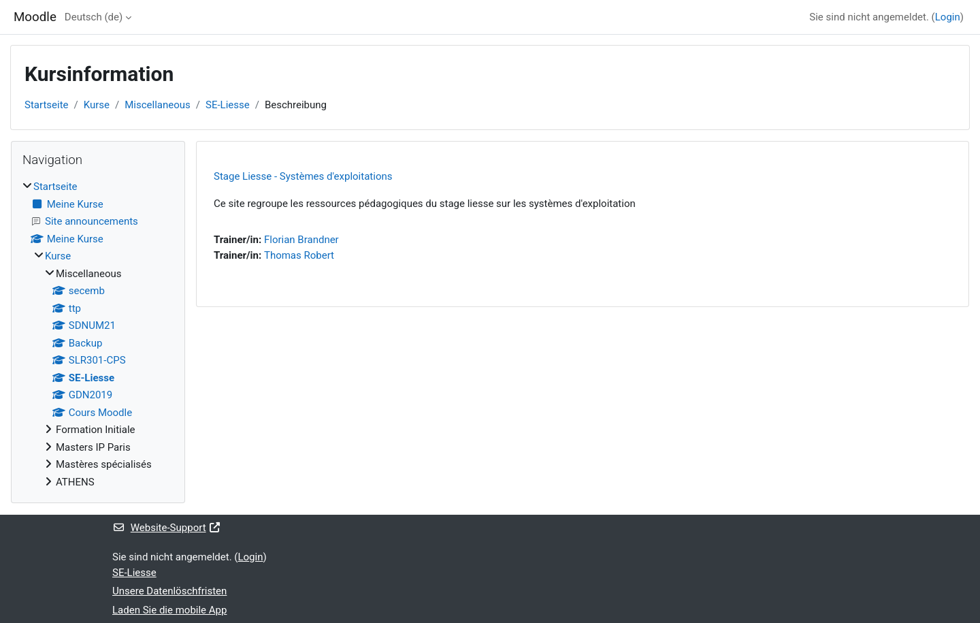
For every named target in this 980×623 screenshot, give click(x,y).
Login (947, 17)
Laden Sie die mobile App (169, 610)
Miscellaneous (158, 105)
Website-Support (166, 528)
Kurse (97, 105)
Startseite (46, 105)
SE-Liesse (228, 105)
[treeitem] (98, 334)
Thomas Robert (299, 255)
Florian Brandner (301, 240)
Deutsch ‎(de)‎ (93, 17)
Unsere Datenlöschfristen (169, 591)
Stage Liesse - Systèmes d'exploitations (303, 176)
